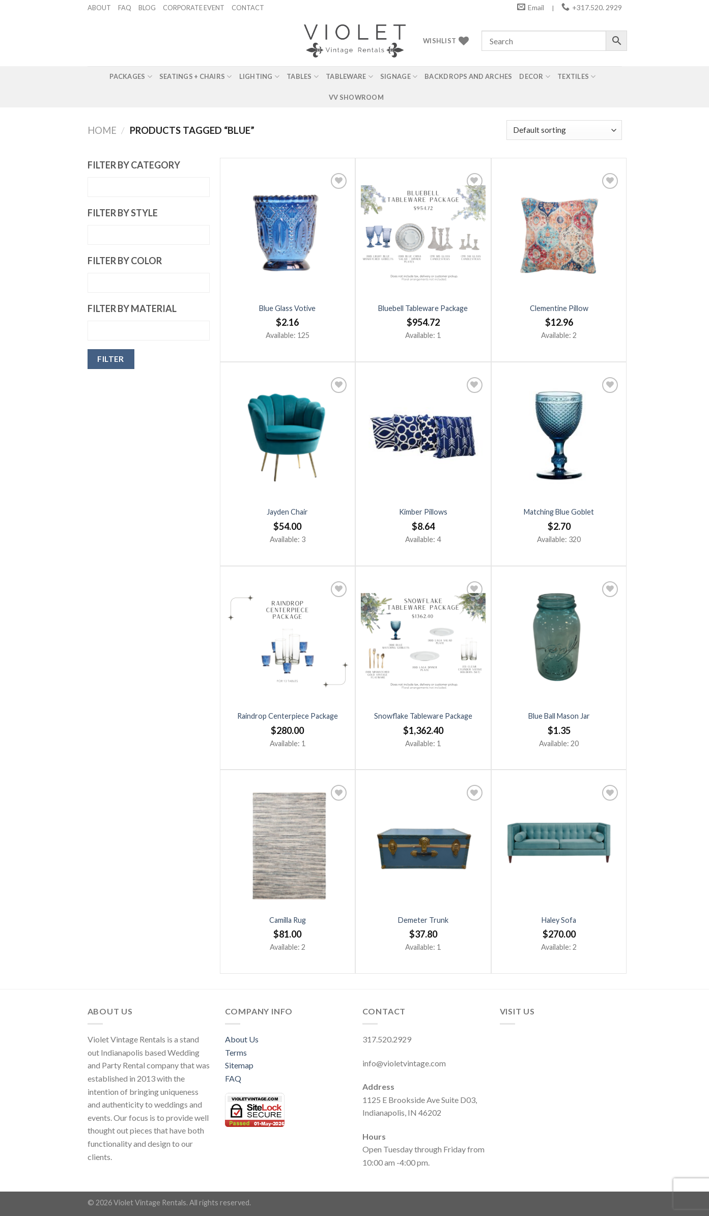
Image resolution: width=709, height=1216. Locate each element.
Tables (303, 76)
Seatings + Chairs (195, 76)
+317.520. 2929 (597, 7)
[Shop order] (563, 130)
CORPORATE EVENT (193, 8)
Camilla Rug (287, 920)
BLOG (147, 8)
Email (536, 7)
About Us (242, 1039)
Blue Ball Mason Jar (559, 716)
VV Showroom (356, 97)
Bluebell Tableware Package (423, 308)
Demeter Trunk (423, 920)
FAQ (124, 8)
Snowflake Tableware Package (423, 716)
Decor (534, 76)
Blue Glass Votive (287, 308)
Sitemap (239, 1065)
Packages (130, 76)
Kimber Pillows (423, 511)
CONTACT (248, 8)
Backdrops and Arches (468, 76)
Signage (398, 76)
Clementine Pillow (559, 308)
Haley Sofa (559, 920)
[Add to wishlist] (339, 181)
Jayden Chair (287, 511)
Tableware (349, 76)
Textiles (576, 76)
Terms (236, 1052)
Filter (110, 358)
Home (102, 130)
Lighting (259, 76)
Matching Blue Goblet (559, 511)
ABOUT (99, 8)
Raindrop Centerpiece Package (287, 716)
